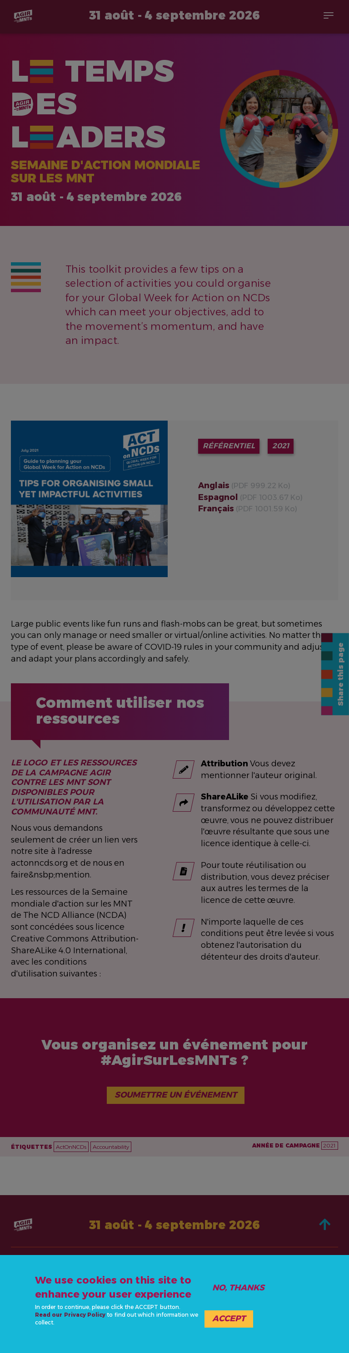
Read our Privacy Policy (70, 1314)
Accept (228, 1319)
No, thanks (238, 1288)
